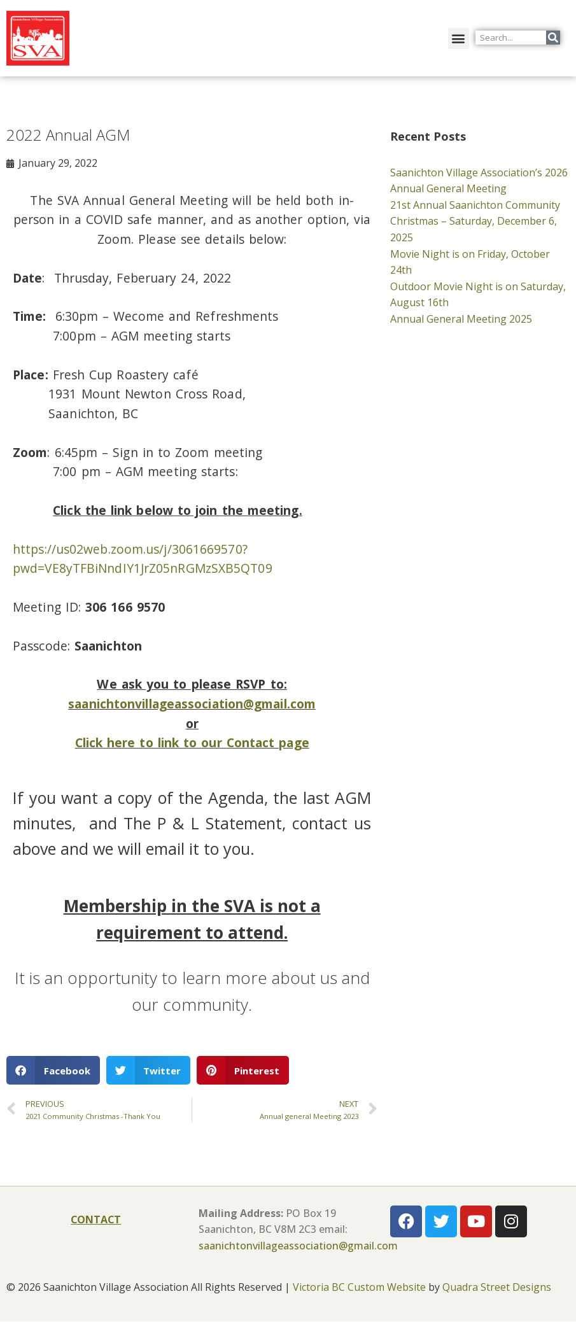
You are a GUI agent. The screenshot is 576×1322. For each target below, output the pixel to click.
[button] (458, 38)
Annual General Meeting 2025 (461, 319)
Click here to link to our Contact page (192, 743)
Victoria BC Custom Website (359, 1288)
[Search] (553, 38)
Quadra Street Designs (496, 1288)
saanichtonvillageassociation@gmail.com (192, 704)
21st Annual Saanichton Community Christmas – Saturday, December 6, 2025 (475, 221)
